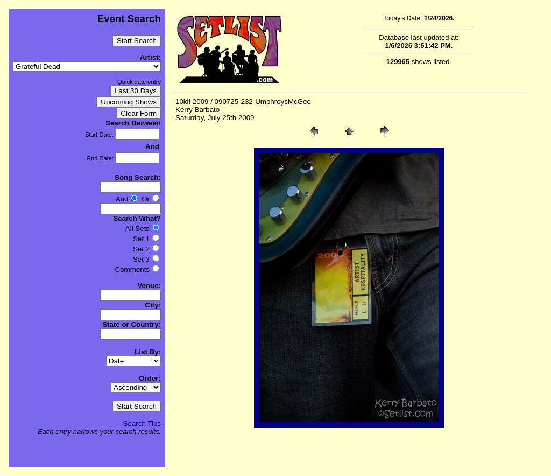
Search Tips (142, 423)
